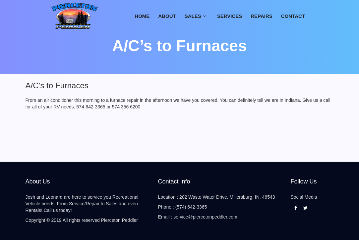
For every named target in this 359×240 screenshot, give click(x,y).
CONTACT (293, 16)
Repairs (261, 16)
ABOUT (167, 16)
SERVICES (229, 16)
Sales (193, 16)
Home (142, 16)
